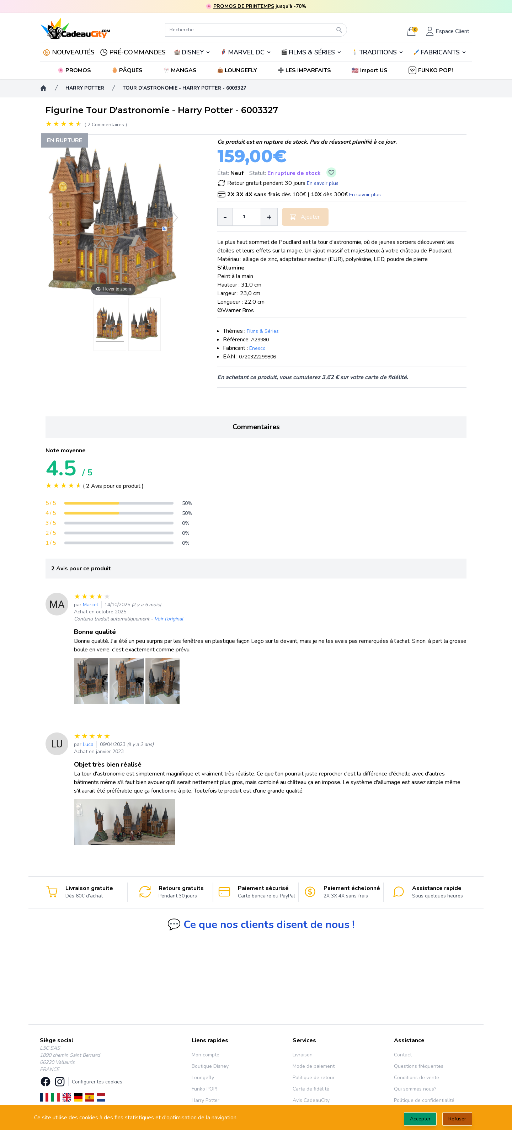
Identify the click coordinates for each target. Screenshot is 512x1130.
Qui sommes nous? (415, 1089)
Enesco (257, 348)
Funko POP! (204, 1089)
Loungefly (203, 1077)
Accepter (420, 1118)
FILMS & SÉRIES (312, 52)
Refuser (457, 1118)
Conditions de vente (416, 1077)
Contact (403, 1054)
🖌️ (440, 52)
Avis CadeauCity (311, 1100)
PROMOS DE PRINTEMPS (243, 6)
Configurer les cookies (97, 1081)
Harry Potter (205, 1100)
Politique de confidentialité (424, 1100)
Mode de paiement (314, 1066)
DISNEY (193, 52)
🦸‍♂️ (245, 52)
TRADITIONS (378, 52)
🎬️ (311, 52)
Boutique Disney (210, 1066)
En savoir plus (322, 183)
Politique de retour (314, 1077)
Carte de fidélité (311, 1089)
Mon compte (205, 1054)
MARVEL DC (246, 52)
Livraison (303, 1054)
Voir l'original (168, 618)
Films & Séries (263, 331)
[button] (370, 70)
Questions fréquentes (418, 1066)
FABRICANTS (440, 52)
